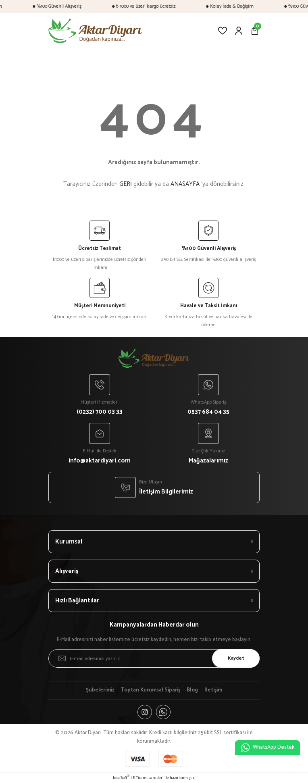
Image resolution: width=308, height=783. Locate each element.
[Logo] (95, 31)
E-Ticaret (140, 778)
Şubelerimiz (100, 690)
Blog (192, 690)
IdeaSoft (121, 778)
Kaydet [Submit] (236, 658)
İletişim (213, 690)
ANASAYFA (185, 184)
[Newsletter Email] (154, 658)
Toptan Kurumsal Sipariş (150, 690)
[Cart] (255, 30)
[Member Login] (238, 30)
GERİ (125, 184)
